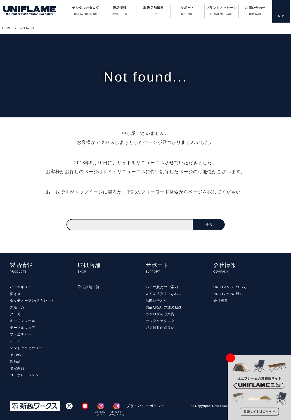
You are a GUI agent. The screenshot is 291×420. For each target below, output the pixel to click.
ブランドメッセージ (221, 12)
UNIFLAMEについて (230, 287)
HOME (6, 28)
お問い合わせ (255, 12)
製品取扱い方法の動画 (164, 307)
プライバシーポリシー (145, 406)
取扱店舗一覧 (88, 287)
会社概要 (220, 300)
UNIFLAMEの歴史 (228, 294)
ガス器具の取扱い (160, 327)
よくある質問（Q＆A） (165, 294)
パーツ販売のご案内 (162, 287)
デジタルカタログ (86, 12)
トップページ (88, 191)
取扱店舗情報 (153, 12)
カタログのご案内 (160, 314)
